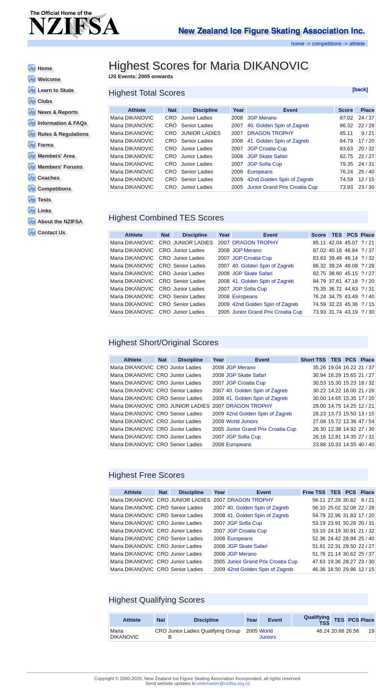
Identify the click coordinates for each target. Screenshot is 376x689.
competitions (327, 44)
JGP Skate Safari (267, 156)
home (297, 44)
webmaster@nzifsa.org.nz (223, 683)
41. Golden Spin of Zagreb (278, 141)
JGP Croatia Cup (267, 149)
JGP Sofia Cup (264, 164)
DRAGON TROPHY (270, 133)
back (360, 89)
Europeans (260, 172)
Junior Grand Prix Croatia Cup (282, 187)
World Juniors (242, 421)
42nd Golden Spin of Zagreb (280, 179)
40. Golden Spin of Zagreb (278, 125)
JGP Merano (261, 118)
